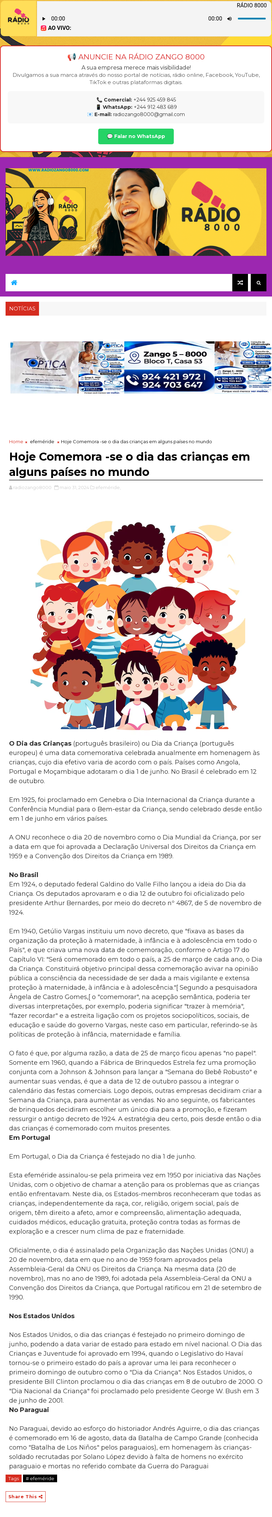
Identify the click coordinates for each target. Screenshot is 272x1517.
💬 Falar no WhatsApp (136, 136)
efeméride (42, 441)
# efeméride (40, 1478)
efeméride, (108, 487)
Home (16, 441)
